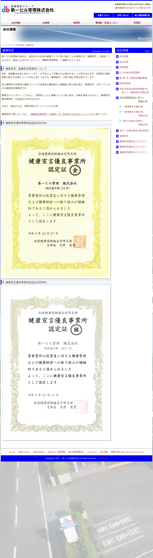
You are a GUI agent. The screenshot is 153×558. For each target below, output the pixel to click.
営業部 (137, 22)
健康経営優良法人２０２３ (133, 141)
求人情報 (104, 452)
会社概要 (124, 56)
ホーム (12, 452)
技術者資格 (125, 83)
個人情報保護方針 (142, 15)
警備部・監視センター (107, 22)
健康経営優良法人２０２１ (133, 152)
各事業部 (124, 67)
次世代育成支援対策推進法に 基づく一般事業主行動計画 (134, 90)
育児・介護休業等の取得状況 (134, 130)
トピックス (92, 452)
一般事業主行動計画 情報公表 (135, 114)
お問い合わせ (123, 15)
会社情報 (15, 22)
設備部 (46, 22)
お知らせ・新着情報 (56, 452)
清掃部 (76, 22)
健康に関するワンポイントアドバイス (127, 452)
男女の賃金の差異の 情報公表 (135, 123)
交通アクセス (103, 15)
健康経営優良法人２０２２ (133, 146)
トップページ (8, 45)
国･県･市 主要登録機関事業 (133, 78)
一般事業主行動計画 (133, 106)
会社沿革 (124, 62)
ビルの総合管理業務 (130, 72)
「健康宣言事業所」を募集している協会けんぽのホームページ (60, 114)
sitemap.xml (103, 458)
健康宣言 (30, 45)
